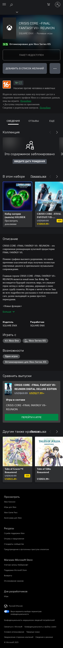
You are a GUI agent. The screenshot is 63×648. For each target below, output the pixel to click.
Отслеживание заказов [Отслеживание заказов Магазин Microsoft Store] (14, 581)
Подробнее (25, 100)
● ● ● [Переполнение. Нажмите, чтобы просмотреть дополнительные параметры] (55, 68)
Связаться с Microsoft (13, 627)
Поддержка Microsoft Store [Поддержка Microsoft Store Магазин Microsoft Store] (15, 570)
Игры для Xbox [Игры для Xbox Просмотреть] (10, 507)
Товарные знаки (33, 632)
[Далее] (57, 132)
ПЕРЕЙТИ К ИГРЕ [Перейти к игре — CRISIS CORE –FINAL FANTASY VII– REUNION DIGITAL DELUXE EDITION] (31, 417)
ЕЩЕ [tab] (52, 120)
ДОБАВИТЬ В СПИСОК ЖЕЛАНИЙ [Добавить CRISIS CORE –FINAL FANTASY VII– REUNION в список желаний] (25, 68)
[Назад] (50, 132)
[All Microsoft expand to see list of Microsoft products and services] (4, 5)
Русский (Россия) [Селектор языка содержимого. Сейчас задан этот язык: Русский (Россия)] (16, 606)
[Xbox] (9, 12)
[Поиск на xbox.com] (12, 4)
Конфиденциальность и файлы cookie (40, 627)
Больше (9, 311)
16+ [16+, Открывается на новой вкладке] (18, 83)
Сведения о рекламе (44, 637)
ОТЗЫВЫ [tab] (34, 120)
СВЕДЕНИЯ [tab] (13, 120)
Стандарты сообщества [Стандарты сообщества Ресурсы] (14, 544)
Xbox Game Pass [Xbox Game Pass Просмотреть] (10, 512)
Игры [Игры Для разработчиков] (6, 596)
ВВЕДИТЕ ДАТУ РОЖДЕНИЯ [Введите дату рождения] (29, 161)
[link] (17, 204)
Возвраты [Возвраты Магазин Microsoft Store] (8, 575)
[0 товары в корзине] (50, 5)
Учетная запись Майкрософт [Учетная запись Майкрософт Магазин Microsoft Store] (16, 565)
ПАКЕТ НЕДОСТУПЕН (31, 55)
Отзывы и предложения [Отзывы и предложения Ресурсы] (14, 538)
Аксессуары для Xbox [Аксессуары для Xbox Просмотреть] (13, 518)
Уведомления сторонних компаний (18, 637)
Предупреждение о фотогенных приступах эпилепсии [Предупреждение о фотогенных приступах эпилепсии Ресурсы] (26, 549)
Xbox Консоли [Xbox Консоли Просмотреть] (9, 502)
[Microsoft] (31, 3)
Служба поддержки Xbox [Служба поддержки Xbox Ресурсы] (14, 533)
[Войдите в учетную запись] (58, 5)
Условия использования (14, 632)
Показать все (38, 176)
